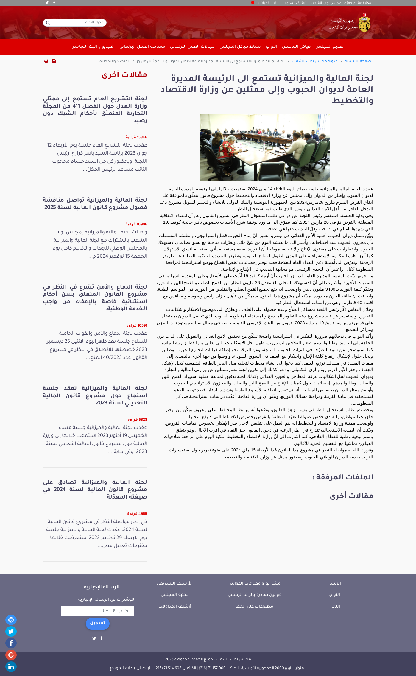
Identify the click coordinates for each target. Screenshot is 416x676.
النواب (334, 595)
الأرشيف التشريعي (175, 584)
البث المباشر (264, 3)
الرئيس (334, 584)
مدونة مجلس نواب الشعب (315, 62)
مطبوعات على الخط (254, 607)
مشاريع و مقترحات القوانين (254, 584)
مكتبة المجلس (175, 595)
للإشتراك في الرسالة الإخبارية (106, 600)
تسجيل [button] (97, 623)
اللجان (334, 607)
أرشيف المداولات (293, 3)
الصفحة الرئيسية (359, 62)
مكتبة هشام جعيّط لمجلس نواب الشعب (341, 3)
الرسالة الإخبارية (101, 587)
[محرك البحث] (75, 23)
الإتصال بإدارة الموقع (131, 668)
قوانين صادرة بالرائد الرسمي (254, 595)
